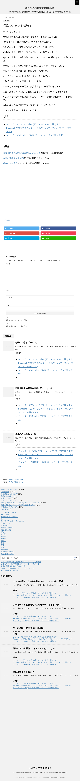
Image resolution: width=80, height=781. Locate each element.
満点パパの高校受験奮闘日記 (40, 8)
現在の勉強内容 (10, 163)
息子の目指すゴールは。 (26, 342)
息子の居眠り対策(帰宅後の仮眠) (13, 566)
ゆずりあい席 (6, 509)
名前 (8, 290)
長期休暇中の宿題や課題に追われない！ (22, 153)
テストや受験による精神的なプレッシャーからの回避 (21, 562)
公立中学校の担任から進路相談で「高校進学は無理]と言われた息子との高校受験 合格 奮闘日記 (40, 772)
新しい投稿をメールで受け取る (16, 326)
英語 (2, 543)
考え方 (3, 541)
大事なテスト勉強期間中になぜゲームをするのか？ (20, 564)
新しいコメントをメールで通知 (16, 320)
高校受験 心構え (7, 554)
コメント (9, 264)
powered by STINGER (59, 777)
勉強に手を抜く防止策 (9, 489)
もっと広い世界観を (8, 500)
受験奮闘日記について (9, 517)
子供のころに (6, 523)
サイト (8, 305)
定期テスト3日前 (7, 498)
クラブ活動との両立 (8, 512)
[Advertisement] (20, 181)
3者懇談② (5, 492)
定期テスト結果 (7, 528)
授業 (2, 532)
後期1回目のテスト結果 (10, 507)
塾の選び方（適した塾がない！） (13, 521)
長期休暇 (7, 220)
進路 (2, 547)
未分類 (3, 534)
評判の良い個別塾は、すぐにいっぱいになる (17, 568)
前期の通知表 (6, 496)
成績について (6, 530)
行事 (2, 545)
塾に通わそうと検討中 (9, 494)
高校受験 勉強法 (7, 552)
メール (9, 298)
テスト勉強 (5, 514)
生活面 (3, 536)
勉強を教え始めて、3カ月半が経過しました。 (18, 505)
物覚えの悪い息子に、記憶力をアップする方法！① (20, 503)
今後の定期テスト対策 (13, 158)
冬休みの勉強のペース (25, 434)
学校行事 (4, 525)
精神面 (3, 538)
